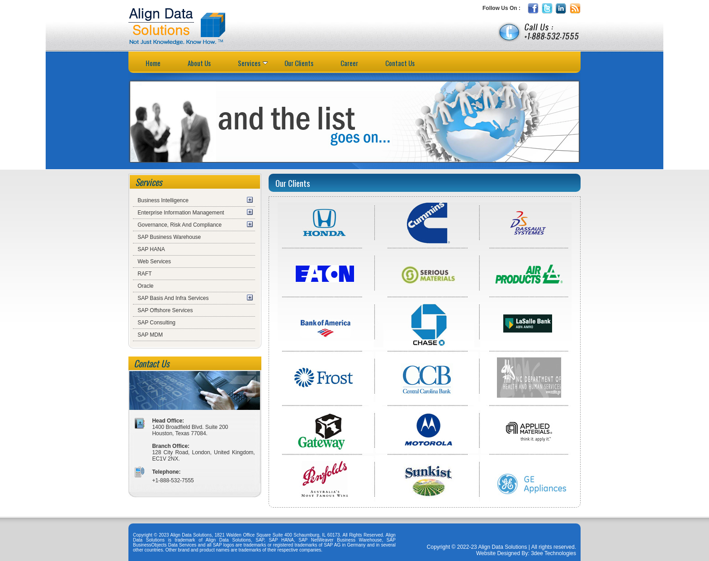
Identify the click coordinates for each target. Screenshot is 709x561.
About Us (199, 63)
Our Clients (298, 63)
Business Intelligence (163, 200)
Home (153, 63)
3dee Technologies (552, 553)
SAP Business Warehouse (169, 237)
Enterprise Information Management (180, 212)
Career (349, 63)
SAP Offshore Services (165, 310)
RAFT (144, 274)
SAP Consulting (156, 322)
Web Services (154, 261)
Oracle (145, 286)
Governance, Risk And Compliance (179, 225)
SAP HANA (151, 249)
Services (253, 63)
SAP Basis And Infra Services (172, 298)
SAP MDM (150, 335)
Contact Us (400, 63)
